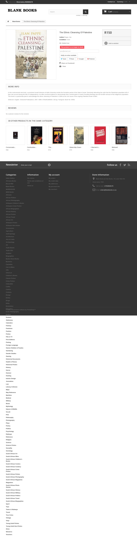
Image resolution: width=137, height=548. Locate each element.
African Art (9, 220)
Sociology (9, 451)
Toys (7, 506)
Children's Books (11, 275)
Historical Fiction (11, 364)
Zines (8, 529)
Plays (8, 423)
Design (8, 295)
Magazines (9, 482)
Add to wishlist (113, 43)
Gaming (8, 356)
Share (71, 59)
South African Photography (15, 477)
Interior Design (11, 378)
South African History (13, 490)
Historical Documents (13, 359)
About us (30, 185)
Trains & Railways (12, 509)
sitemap (84, 15)
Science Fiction (11, 445)
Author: (61, 37)
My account (54, 174)
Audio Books (10, 248)
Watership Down (75, 147)
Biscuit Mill (9, 184)
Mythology (9, 406)
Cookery (8, 292)
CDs (7, 270)
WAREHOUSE (10, 189)
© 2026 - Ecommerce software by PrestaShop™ (21, 542)
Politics (8, 428)
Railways (9, 434)
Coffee (8, 286)
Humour (8, 373)
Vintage (8, 518)
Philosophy (9, 417)
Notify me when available (68, 55)
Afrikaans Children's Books (15, 203)
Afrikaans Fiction (11, 223)
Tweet (63, 59)
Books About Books (12, 259)
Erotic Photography (12, 312)
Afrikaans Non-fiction (13, 225)
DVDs (8, 303)
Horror (8, 370)
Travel (8, 512)
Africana (8, 195)
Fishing (8, 342)
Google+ (80, 59)
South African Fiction (13, 474)
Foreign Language (12, 345)
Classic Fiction (11, 278)
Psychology (10, 431)
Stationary (9, 320)
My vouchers (53, 189)
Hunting (8, 375)
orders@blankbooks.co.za (108, 190)
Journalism (9, 381)
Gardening (9, 350)
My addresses (53, 184)
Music (8, 403)
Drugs (8, 300)
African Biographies (12, 209)
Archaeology (10, 242)
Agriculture (9, 231)
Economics (9, 306)
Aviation (8, 253)
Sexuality (9, 448)
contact (78, 15)
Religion (8, 439)
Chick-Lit (9, 273)
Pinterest (91, 59)
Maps (7, 389)
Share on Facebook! (68, 63)
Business (9, 261)
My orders (52, 178)
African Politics (11, 197)
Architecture (10, 236)
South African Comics (13, 464)
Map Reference (11, 392)
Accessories (10, 228)
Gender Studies (11, 353)
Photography (10, 420)
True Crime (9, 515)
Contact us (111, 2)
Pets (7, 414)
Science (8, 442)
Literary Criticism (11, 387)
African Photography (13, 200)
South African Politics (13, 495)
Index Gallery (10, 178)
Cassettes (9, 264)
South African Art (11, 453)
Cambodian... (32, 147)
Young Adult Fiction (12, 523)
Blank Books (10, 186)
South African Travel (12, 498)
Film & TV (9, 337)
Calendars (9, 323)
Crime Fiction (10, 281)
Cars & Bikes (10, 267)
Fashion (8, 331)
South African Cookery (13, 466)
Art (7, 245)
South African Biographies (14, 501)
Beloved (115, 147)
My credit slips (53, 181)
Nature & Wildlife (11, 409)
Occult (8, 412)
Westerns (9, 531)
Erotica (8, 314)
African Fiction (11, 214)
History (8, 367)
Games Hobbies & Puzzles (14, 348)
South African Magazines (14, 479)
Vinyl (7, 520)
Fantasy (8, 325)
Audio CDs (9, 250)
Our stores (30, 178)
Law (7, 384)
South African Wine (12, 456)
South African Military (13, 493)
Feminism (9, 328)
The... (50, 147)
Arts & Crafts (10, 239)
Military (8, 401)
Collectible (9, 284)
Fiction (8, 334)
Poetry (8, 426)
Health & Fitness (11, 362)
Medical (8, 398)
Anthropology (10, 234)
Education (9, 309)
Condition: (62, 39)
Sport (8, 504)
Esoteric (8, 317)
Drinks (8, 298)
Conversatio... (11, 147)
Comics (8, 289)
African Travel (10, 217)
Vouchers (9, 534)
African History (11, 211)
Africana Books (11, 181)
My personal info (54, 186)
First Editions (10, 339)
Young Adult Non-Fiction (14, 526)
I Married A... (95, 147)
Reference (9, 437)
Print (64, 66)
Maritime (9, 395)
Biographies (10, 256)
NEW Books (10, 192)
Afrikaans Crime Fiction (14, 206)
